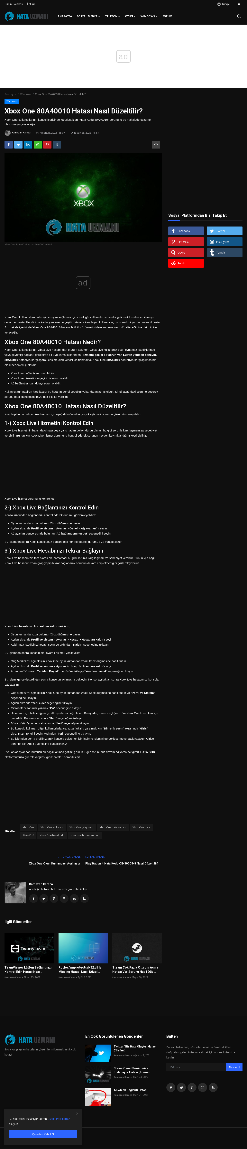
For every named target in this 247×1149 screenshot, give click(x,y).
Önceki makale (68, 856)
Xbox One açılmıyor (52, 827)
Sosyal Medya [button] (88, 16)
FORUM (167, 16)
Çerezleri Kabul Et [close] (43, 1134)
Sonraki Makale (97, 856)
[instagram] (202, 1088)
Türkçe (223, 4)
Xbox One (28, 827)
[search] (238, 16)
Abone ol (234, 1068)
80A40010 (28, 835)
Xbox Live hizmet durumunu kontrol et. (30, 498)
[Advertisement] (83, 465)
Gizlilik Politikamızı (59, 1119)
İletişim (31, 4)
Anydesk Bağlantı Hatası (130, 1090)
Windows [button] (149, 16)
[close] (77, 1113)
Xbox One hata (141, 827)
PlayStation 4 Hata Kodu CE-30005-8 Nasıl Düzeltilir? (122, 863)
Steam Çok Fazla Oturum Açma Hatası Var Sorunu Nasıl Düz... (135, 970)
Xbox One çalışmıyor (81, 827)
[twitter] (181, 1088)
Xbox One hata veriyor (113, 827)
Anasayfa (65, 16)
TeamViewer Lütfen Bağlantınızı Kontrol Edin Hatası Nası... (28, 970)
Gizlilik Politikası (14, 4)
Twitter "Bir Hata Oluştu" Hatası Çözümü (135, 1049)
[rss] (213, 1088)
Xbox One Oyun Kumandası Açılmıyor (54, 863)
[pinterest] (192, 1088)
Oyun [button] (130, 16)
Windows (25, 94)
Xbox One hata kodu (52, 835)
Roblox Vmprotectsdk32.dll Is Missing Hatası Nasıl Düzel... (80, 970)
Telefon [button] (112, 16)
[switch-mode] (238, 4)
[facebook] (170, 1088)
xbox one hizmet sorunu (84, 835)
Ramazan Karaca (41, 884)
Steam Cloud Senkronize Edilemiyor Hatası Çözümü (132, 1071)
